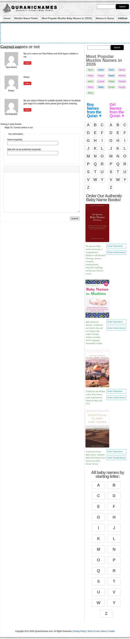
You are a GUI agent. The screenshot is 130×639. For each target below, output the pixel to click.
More (124, 18)
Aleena (122, 75)
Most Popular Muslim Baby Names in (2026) (67, 18)
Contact (111, 631)
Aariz (111, 70)
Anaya (122, 87)
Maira (121, 70)
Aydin (101, 70)
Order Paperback (115, 246)
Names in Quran (105, 18)
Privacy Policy (79, 631)
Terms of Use (93, 631)
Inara (90, 75)
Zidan (101, 87)
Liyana (101, 81)
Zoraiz (111, 87)
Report (27, 63)
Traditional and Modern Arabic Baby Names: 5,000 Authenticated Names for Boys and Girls (95, 397)
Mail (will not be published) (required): (24, 149)
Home (7, 18)
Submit (74, 218)
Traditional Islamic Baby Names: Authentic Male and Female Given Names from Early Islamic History (95, 458)
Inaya (101, 75)
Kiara (90, 87)
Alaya (111, 81)
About (103, 631)
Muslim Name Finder (26, 18)
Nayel (111, 75)
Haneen (122, 81)
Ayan (90, 70)
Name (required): (15, 139)
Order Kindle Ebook (116, 252)
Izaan (90, 81)
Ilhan (90, 93)
